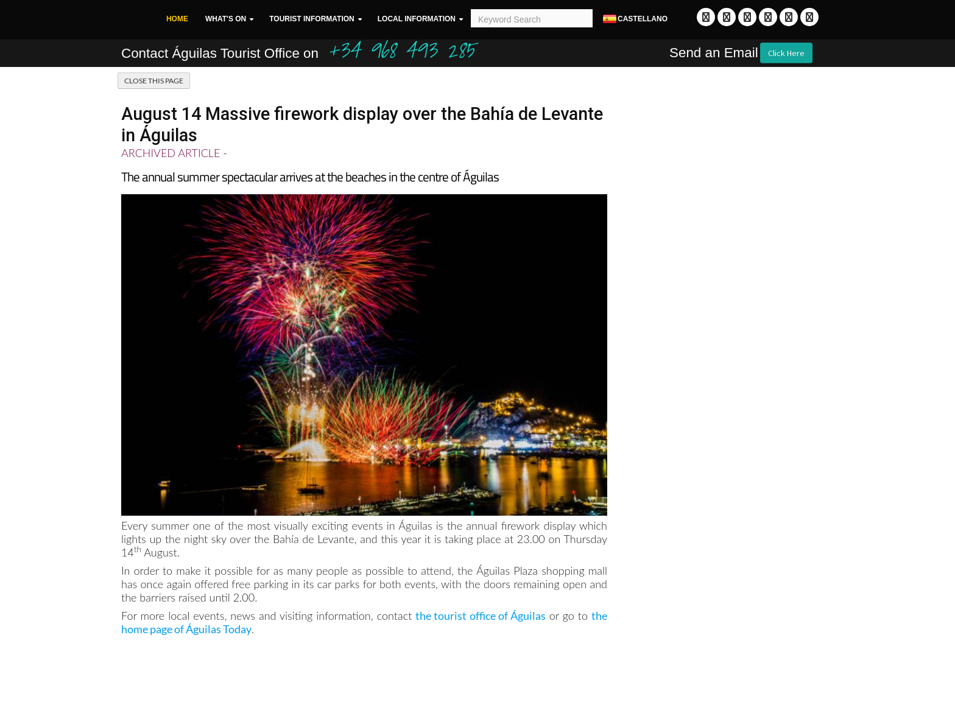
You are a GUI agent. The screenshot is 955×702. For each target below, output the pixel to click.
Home (177, 19)
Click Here (786, 52)
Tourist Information (311, 19)
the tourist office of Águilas (480, 615)
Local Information (417, 19)
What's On (225, 19)
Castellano (635, 19)
